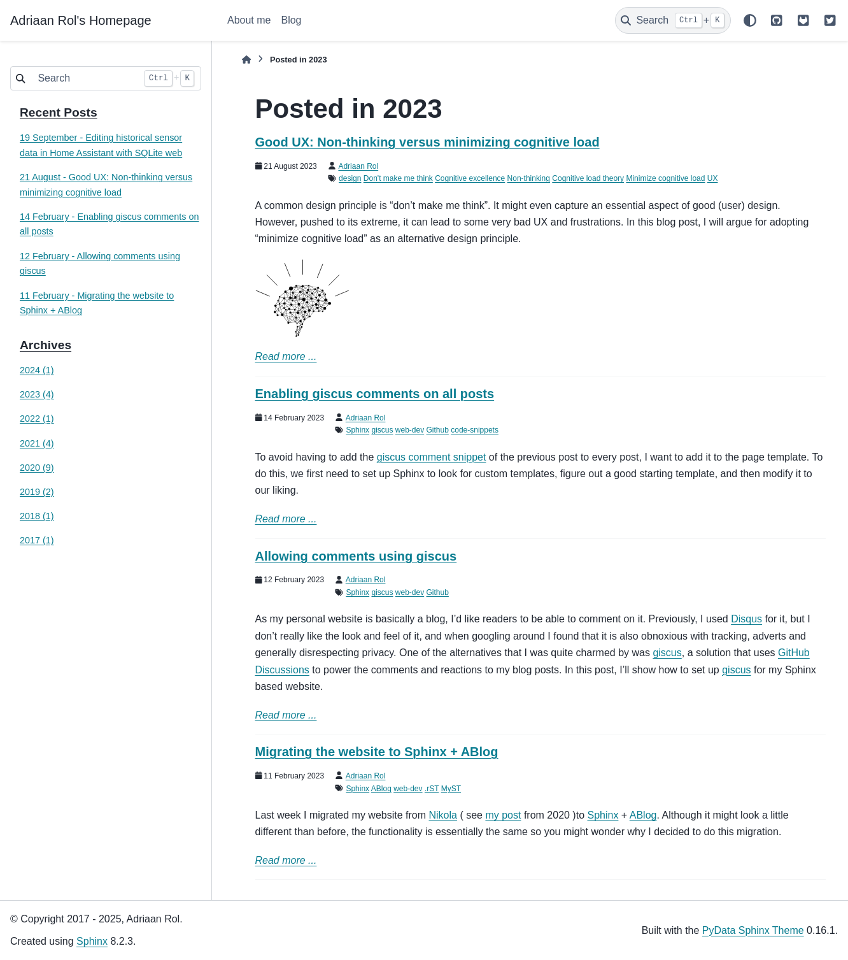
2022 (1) (37, 418)
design (350, 178)
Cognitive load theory (588, 178)
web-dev (409, 430)
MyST (451, 788)
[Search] (673, 20)
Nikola (442, 815)
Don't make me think (398, 178)
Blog (291, 20)
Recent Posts (58, 112)
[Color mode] (750, 20)
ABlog (381, 788)
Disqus (746, 618)
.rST (432, 788)
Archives (45, 345)
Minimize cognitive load (665, 178)
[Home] (246, 59)
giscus (382, 430)
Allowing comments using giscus (356, 556)
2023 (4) (37, 394)
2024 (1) (37, 370)
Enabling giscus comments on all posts (375, 394)
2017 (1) (37, 540)
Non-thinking (528, 178)
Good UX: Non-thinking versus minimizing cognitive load (427, 142)
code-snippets (474, 430)
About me (249, 20)
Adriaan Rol (358, 166)
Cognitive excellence (470, 178)
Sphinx (357, 430)
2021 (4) (37, 443)
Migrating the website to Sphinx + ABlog (376, 752)
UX (712, 178)
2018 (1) (37, 516)
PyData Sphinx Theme (753, 930)
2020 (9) (37, 467)
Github (438, 430)
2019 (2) (37, 492)
